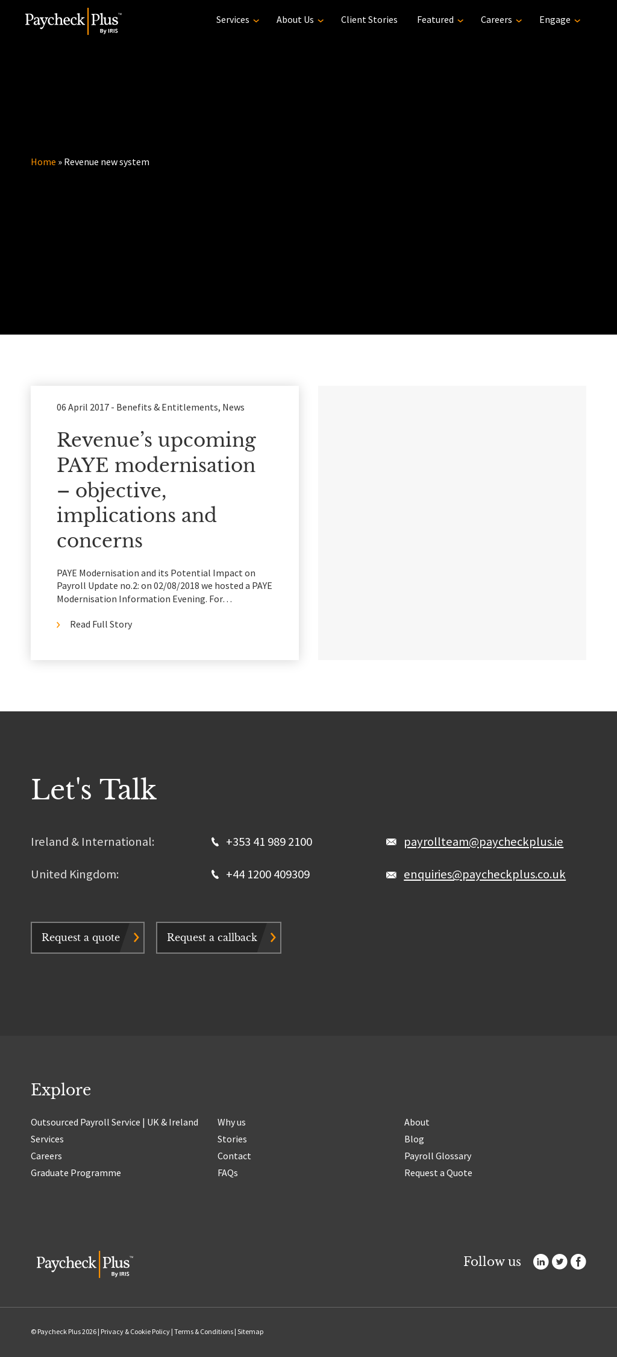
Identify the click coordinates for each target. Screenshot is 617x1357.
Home (43, 162)
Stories (232, 1139)
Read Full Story (101, 624)
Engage (555, 19)
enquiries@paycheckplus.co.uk (485, 874)
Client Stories (369, 19)
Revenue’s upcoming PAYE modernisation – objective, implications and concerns (156, 490)
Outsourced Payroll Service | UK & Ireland (114, 1122)
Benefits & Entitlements (167, 407)
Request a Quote (438, 1173)
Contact (234, 1156)
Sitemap (250, 1331)
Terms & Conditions (203, 1331)
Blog (414, 1139)
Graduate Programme (76, 1173)
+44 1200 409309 (260, 874)
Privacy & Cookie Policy (135, 1331)
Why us (232, 1122)
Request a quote (81, 937)
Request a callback (212, 937)
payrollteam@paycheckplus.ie (483, 841)
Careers (496, 19)
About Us (295, 19)
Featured (435, 19)
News (233, 407)
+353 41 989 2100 (261, 841)
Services (232, 19)
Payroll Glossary (437, 1156)
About (417, 1122)
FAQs (228, 1173)
